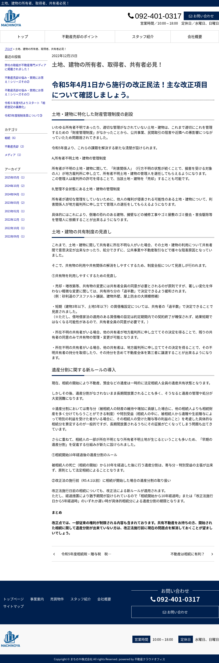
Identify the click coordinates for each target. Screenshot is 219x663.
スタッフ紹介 (143, 36)
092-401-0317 (175, 599)
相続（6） (11, 138)
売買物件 (57, 598)
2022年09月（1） (15, 236)
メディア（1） (14, 155)
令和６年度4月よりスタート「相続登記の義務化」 (25, 105)
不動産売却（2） (15, 146)
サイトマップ (13, 606)
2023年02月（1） (15, 211)
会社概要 (195, 36)
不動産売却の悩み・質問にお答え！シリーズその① (24, 92)
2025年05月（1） (15, 177)
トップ (22, 36)
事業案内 (37, 598)
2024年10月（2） (15, 186)
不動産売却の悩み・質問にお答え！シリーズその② (24, 79)
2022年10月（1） (15, 228)
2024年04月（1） (15, 194)
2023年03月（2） (15, 202)
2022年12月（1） (15, 219)
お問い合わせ (201, 15)
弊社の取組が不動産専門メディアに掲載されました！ (25, 67)
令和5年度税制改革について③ (23, 115)
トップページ (13, 598)
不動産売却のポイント (80, 36)
